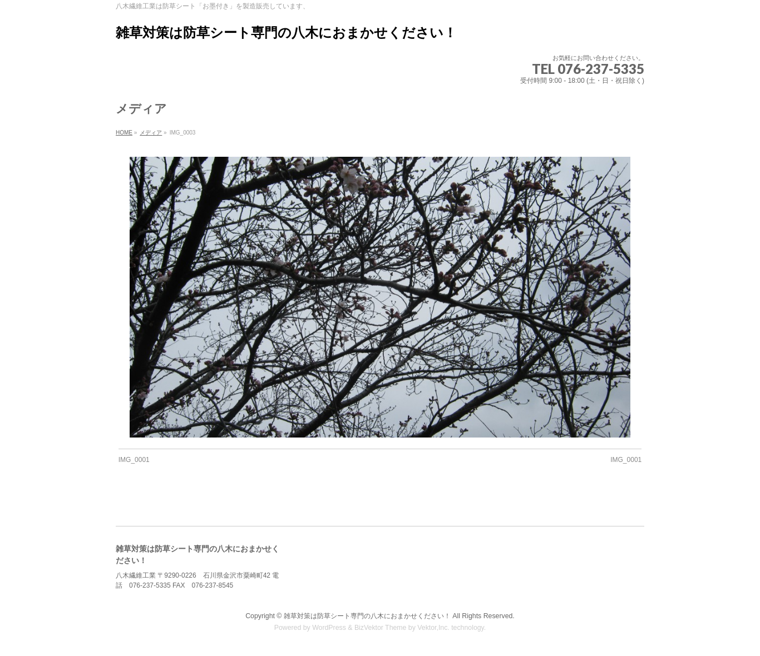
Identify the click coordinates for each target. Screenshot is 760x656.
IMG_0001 (134, 460)
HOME (124, 133)
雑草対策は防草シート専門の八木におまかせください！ (286, 33)
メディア (151, 133)
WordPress (329, 628)
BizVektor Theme (380, 628)
